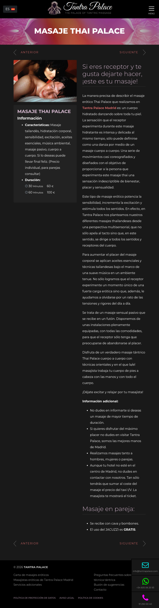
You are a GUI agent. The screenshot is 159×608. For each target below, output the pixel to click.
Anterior (26, 52)
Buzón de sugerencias (109, 584)
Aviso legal (67, 598)
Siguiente (132, 52)
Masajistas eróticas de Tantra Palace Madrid (43, 580)
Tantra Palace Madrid (99, 108)
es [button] (10, 9)
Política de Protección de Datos (35, 598)
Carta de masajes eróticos (31, 575)
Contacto (100, 589)
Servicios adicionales (28, 584)
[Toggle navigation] (151, 10)
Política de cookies (90, 598)
